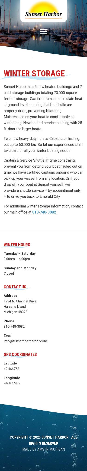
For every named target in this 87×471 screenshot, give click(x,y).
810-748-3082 (44, 212)
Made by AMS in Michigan (43, 449)
